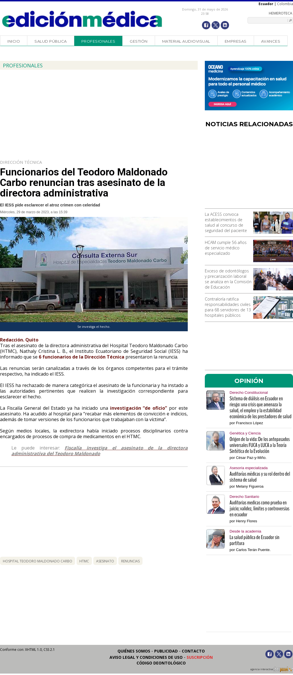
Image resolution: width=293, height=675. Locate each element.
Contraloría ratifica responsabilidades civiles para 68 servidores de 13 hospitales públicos (228, 307)
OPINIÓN (248, 380)
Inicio (13, 41)
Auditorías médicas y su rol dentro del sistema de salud (260, 477)
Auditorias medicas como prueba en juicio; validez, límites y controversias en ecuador (259, 508)
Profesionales (98, 41)
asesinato (105, 561)
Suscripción (200, 657)
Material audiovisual (186, 41)
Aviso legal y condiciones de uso (146, 657)
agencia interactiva (271, 670)
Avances (270, 41)
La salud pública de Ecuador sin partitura (254, 540)
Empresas (236, 41)
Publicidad (166, 651)
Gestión (139, 41)
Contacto (193, 651)
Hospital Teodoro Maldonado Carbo (37, 561)
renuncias (130, 561)
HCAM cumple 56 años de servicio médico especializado (226, 248)
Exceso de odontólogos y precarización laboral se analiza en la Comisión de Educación (228, 279)
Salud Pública (50, 41)
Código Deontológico (161, 663)
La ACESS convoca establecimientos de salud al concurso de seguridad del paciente (226, 222)
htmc (84, 561)
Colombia (285, 3)
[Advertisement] (249, 170)
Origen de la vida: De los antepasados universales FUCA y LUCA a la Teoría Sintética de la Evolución (260, 445)
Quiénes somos (133, 651)
